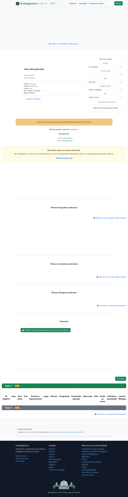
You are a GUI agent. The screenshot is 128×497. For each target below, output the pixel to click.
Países (84, 459)
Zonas (84, 467)
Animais (52, 449)
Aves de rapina (88, 475)
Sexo (105, 78)
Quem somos (21, 456)
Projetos (52, 464)
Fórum (51, 457)
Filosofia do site (22, 458)
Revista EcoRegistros (90, 454)
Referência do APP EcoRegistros (94, 451)
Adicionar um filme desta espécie (111, 305)
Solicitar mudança (32, 99)
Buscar (118, 3)
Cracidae (33, 84)
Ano (105, 94)
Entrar (101, 3)
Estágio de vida (105, 86)
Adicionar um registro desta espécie (110, 414)
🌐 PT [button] (52, 3)
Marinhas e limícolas (90, 472)
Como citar (20, 461)
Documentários (55, 459)
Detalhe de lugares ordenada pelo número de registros (45, 330)
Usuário (105, 63)
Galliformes (34, 86)
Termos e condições (57, 470)
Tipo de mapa (105, 71)
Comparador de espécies (92, 462)
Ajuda (51, 467)
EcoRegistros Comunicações (93, 449)
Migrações (53, 462)
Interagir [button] (83, 3)
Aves (31, 88)
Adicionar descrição (64, 158)
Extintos (85, 464)
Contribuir (93, 3)
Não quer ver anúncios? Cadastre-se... (64, 44)
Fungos (52, 454)
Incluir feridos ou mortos (107, 102)
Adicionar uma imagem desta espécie (109, 218)
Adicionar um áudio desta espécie (111, 277)
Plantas (52, 451)
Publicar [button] (72, 3)
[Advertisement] (64, 25)
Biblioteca (86, 457)
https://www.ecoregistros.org (66, 432)
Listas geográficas (89, 470)
